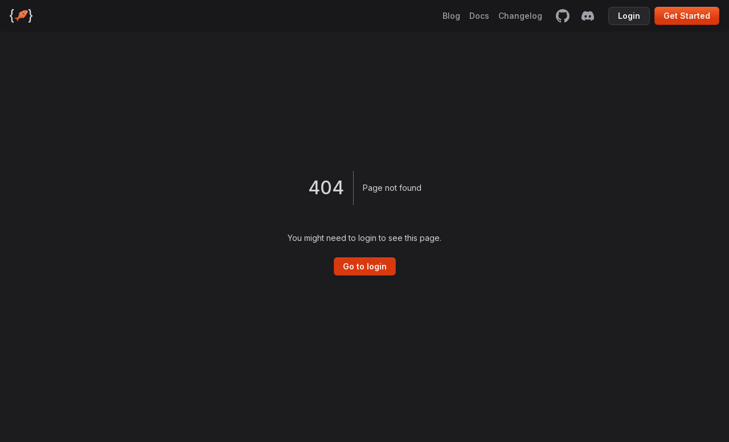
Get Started (687, 16)
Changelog (520, 16)
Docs (479, 16)
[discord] (587, 16)
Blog (451, 16)
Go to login (365, 266)
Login (629, 16)
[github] (562, 16)
